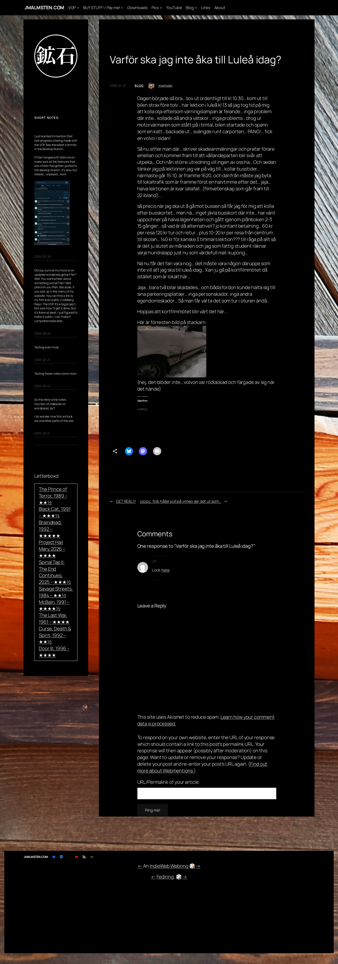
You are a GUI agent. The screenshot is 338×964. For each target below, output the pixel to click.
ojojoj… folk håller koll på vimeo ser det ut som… (180, 501)
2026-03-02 (42, 333)
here (165, 570)
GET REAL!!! (126, 501)
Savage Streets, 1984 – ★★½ (56, 592)
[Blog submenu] (196, 7)
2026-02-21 (42, 360)
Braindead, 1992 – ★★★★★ (50, 529)
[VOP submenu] (78, 7)
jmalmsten (165, 85)
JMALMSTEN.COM (44, 7)
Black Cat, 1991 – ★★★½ (54, 512)
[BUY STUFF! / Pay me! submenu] (122, 7)
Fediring (165, 876)
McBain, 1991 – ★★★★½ (54, 605)
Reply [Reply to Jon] (156, 579)
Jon (154, 561)
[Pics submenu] (161, 7)
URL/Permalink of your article (168, 782)
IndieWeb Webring (169, 866)
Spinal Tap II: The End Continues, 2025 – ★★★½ (55, 572)
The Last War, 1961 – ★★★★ (54, 618)
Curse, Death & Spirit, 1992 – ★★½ (55, 635)
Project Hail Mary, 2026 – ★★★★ (52, 549)
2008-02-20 (160, 555)
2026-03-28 (42, 256)
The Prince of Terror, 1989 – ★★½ (53, 496)
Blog (139, 85)
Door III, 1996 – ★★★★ (54, 651)
